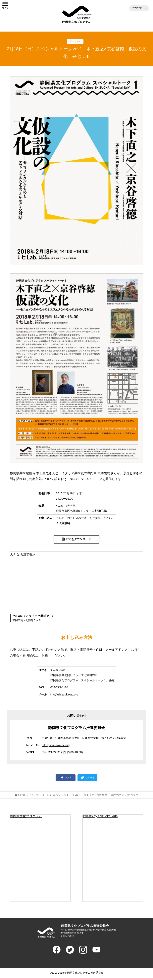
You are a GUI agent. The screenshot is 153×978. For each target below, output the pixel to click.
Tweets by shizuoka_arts (100, 816)
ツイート (87, 778)
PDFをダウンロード (78, 539)
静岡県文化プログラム (26, 816)
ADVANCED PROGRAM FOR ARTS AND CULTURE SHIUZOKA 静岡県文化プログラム (46, 932)
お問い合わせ (67, 936)
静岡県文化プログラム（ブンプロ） (76, 14)
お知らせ (25, 794)
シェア (66, 778)
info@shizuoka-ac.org (64, 694)
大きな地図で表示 (22, 554)
